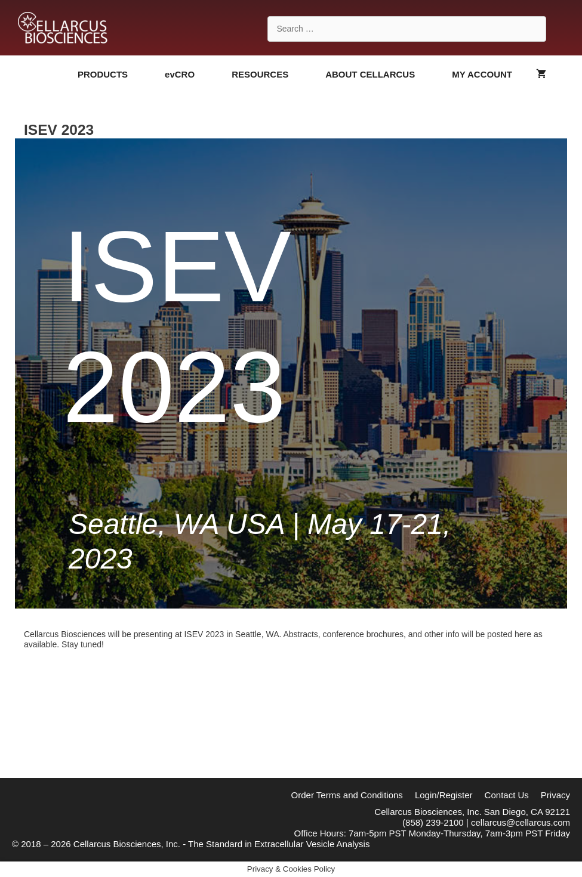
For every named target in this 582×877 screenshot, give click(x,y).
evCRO (192, 75)
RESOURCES (272, 75)
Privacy (555, 795)
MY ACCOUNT (482, 74)
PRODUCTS (115, 75)
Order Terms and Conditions (347, 795)
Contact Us (507, 795)
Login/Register (444, 795)
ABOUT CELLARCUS (382, 75)
